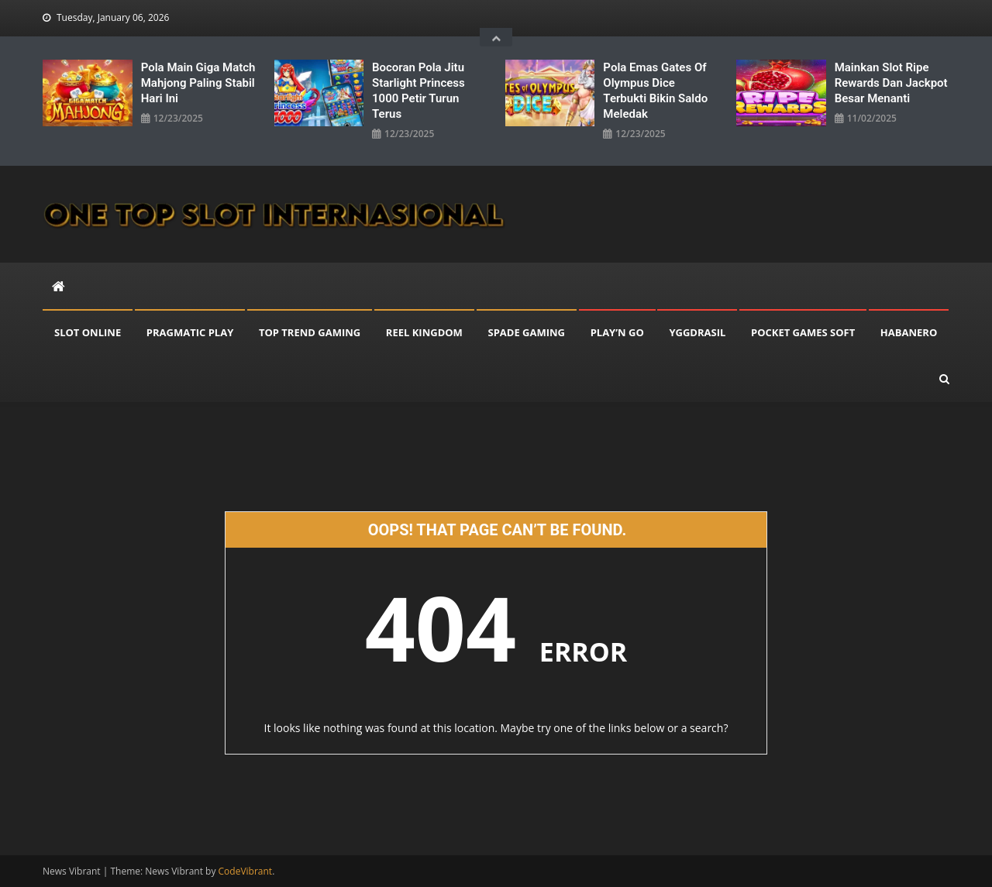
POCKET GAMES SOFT (803, 332)
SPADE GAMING (527, 332)
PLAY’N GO (617, 332)
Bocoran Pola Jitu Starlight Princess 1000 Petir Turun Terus (418, 90)
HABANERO (908, 332)
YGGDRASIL (697, 332)
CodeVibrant (246, 871)
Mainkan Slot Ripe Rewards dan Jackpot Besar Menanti (891, 82)
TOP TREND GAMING (309, 332)
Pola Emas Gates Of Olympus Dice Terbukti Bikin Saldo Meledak (655, 90)
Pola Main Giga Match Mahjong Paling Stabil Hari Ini (198, 82)
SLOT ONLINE (87, 332)
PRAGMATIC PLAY (189, 332)
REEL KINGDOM (424, 332)
